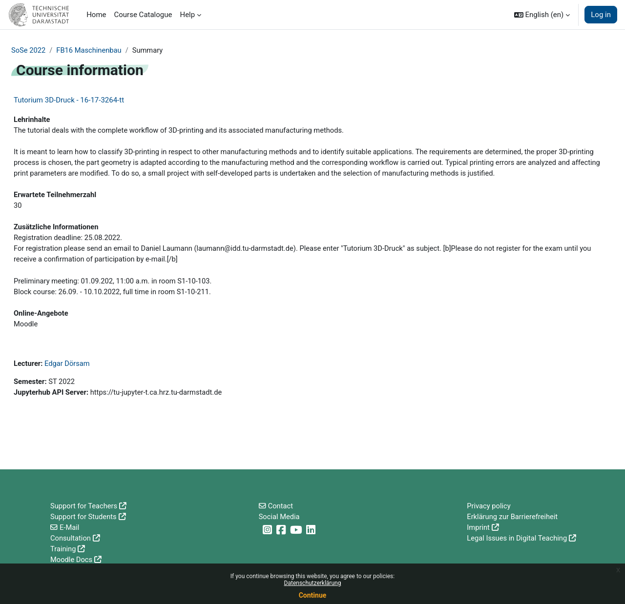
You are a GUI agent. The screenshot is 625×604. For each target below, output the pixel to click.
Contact (280, 504)
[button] (542, 14)
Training (63, 548)
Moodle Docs (71, 559)
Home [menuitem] (96, 14)
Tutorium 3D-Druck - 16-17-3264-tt (69, 100)
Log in (601, 14)
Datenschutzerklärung (312, 583)
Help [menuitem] (187, 14)
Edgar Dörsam (68, 368)
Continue (313, 595)
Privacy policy (489, 504)
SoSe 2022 (28, 50)
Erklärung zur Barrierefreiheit (513, 515)
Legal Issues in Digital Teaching (518, 537)
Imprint (478, 526)
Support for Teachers (84, 504)
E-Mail (70, 526)
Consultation (71, 537)
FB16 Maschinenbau (90, 50)
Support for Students (84, 515)
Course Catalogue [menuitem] (143, 14)
